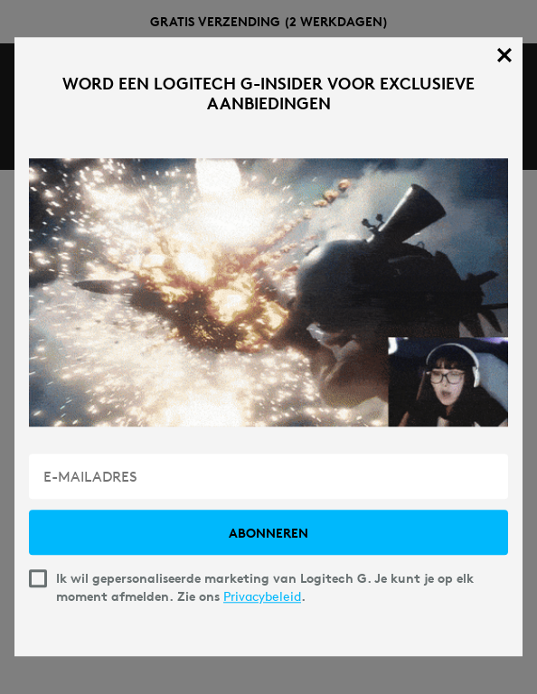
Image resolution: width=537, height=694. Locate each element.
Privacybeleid (262, 597)
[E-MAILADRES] (268, 477)
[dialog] (268, 347)
